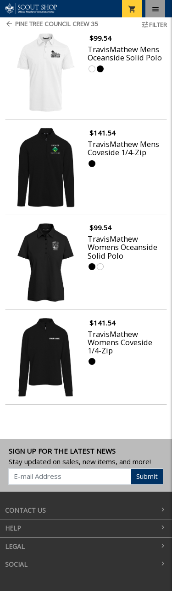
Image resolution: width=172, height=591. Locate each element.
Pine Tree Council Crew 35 (51, 24)
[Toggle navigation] (155, 8)
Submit (147, 476)
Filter (154, 25)
